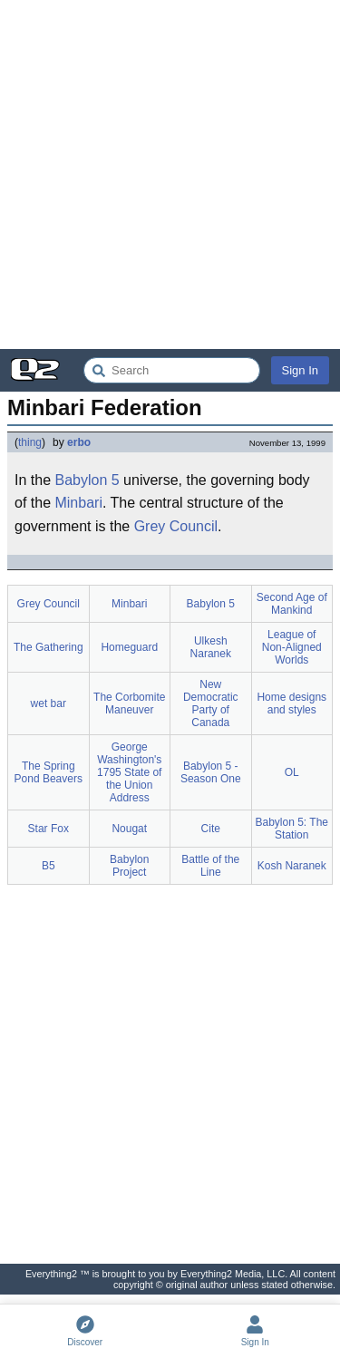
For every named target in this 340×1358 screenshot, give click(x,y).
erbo (79, 442)
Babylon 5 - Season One (210, 772)
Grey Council (176, 526)
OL (292, 772)
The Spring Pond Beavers (49, 772)
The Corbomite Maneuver (129, 703)
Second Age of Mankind (292, 603)
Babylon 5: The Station (292, 828)
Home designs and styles (291, 703)
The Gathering (48, 647)
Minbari (78, 502)
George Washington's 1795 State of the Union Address (129, 772)
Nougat (129, 828)
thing (30, 442)
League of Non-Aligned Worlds (292, 647)
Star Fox (48, 828)
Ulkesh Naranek (210, 647)
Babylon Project (129, 865)
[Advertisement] (170, 174)
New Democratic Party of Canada (210, 703)
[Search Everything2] (171, 370)
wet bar (48, 703)
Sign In (300, 370)
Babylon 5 (86, 480)
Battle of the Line (210, 865)
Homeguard (129, 647)
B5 (48, 865)
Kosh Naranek (291, 865)
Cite (210, 828)
